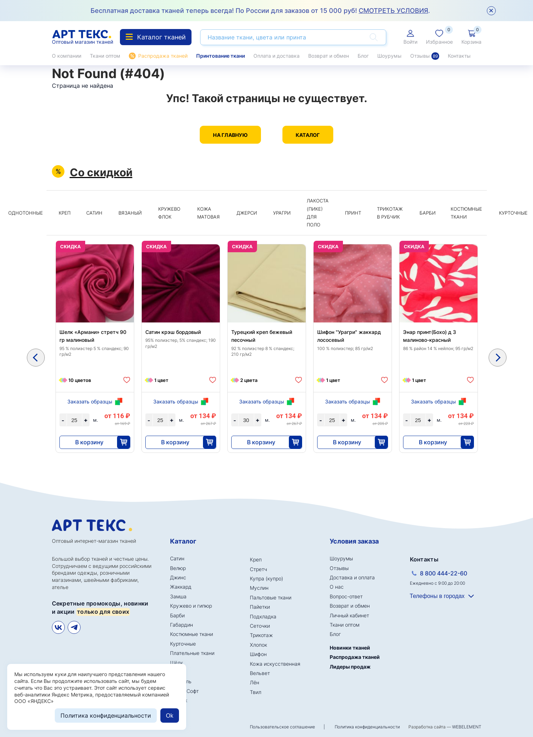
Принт (353, 213)
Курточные (183, 644)
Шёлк (176, 663)
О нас (337, 587)
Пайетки (260, 607)
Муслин (259, 588)
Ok (169, 716)
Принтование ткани (220, 56)
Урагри (282, 213)
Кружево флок (169, 213)
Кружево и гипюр (191, 606)
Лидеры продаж (350, 667)
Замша (178, 596)
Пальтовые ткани (270, 597)
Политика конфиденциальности (367, 726)
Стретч (258, 569)
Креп (65, 213)
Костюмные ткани (466, 213)
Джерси (247, 213)
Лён (254, 682)
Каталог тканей (156, 37)
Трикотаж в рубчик (390, 213)
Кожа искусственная (275, 664)
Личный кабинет (349, 615)
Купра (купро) (266, 578)
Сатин (94, 213)
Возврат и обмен (328, 56)
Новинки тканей (350, 648)
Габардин (181, 625)
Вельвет (260, 673)
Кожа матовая (208, 213)
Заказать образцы (89, 401)
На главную (230, 135)
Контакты (459, 56)
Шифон (258, 654)
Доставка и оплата (352, 577)
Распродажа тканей (163, 56)
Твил (255, 692)
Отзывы (424, 55)
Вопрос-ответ (346, 596)
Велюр (178, 568)
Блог (363, 56)
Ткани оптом (105, 56)
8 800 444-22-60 (443, 573)
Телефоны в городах (437, 596)
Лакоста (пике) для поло (318, 213)
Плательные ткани (192, 653)
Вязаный (130, 213)
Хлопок (258, 645)
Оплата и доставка (276, 56)
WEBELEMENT (466, 726)
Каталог (308, 135)
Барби (428, 213)
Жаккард (181, 587)
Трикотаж (261, 635)
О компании (66, 56)
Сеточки (260, 626)
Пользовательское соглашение (282, 726)
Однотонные (25, 213)
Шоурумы (389, 56)
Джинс (178, 577)
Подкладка (263, 616)
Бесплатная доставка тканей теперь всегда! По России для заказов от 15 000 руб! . (260, 10)
